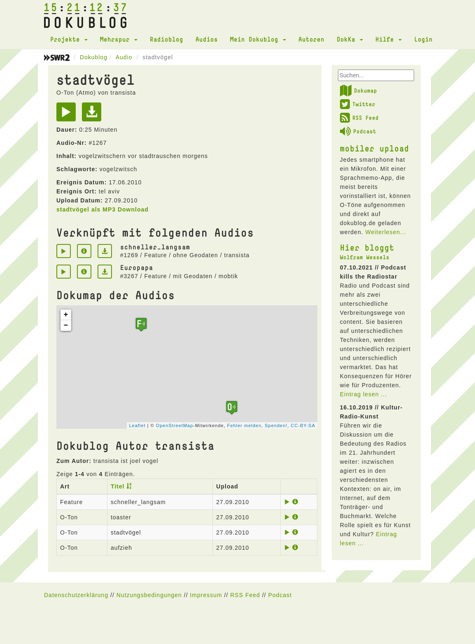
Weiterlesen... (385, 232)
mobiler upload (374, 148)
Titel (118, 486)
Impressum (206, 595)
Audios (207, 39)
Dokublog (93, 57)
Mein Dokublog (258, 39)
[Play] (68, 115)
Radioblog (166, 39)
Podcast (358, 131)
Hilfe (388, 39)
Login (423, 39)
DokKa (350, 39)
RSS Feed (359, 117)
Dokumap (358, 90)
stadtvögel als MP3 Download (102, 209)
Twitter (357, 104)
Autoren (311, 39)
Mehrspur (118, 39)
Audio (124, 57)
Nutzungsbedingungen (149, 595)
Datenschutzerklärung (76, 595)
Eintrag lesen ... (363, 394)
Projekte (69, 39)
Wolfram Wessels (364, 257)
